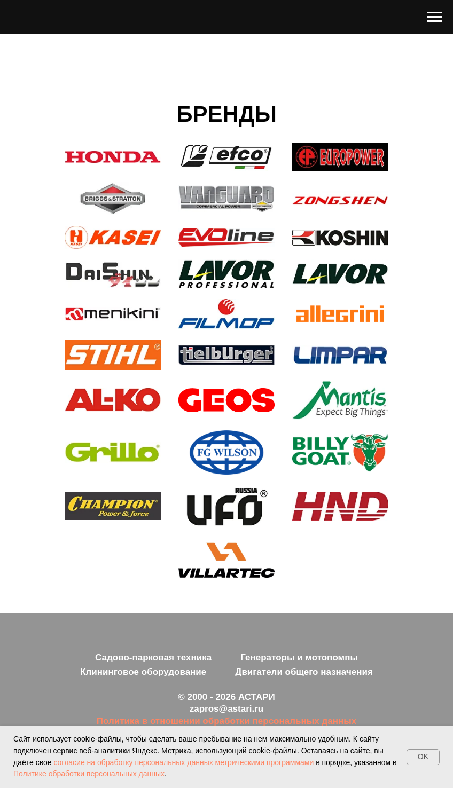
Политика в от (128, 721)
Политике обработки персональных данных (89, 773)
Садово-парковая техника (153, 657)
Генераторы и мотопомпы (299, 657)
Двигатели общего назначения (304, 672)
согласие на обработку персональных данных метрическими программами (184, 762)
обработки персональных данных (279, 721)
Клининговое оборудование (143, 672)
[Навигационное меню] (434, 17)
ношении (181, 721)
